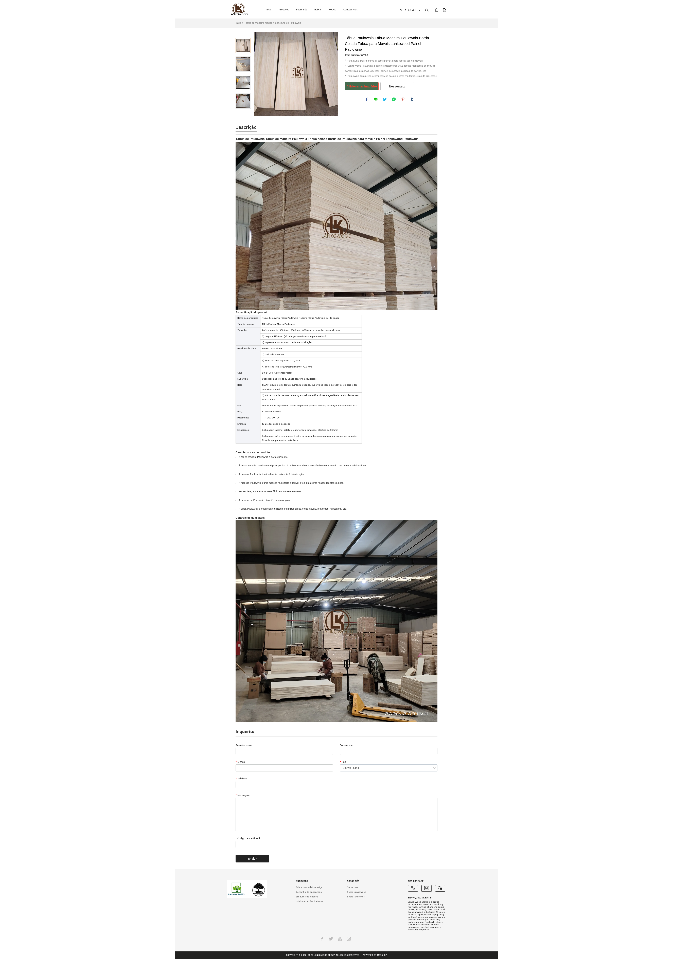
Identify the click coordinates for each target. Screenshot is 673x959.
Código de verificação (248, 838)
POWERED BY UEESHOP (375, 955)
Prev (243, 33)
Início (269, 9)
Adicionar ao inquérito (362, 86)
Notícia (332, 9)
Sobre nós (301, 9)
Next (243, 113)
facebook (366, 99)
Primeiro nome (244, 745)
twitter (384, 99)
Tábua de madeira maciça (258, 23)
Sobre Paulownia (356, 897)
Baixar (318, 9)
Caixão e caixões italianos (309, 901)
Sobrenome (346, 745)
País (343, 762)
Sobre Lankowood (356, 892)
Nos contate (397, 86)
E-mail (240, 762)
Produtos (284, 9)
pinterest (403, 99)
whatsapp (394, 99)
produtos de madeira (307, 897)
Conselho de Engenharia (309, 892)
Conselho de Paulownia (288, 23)
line (375, 99)
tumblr (412, 99)
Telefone (241, 778)
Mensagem (243, 795)
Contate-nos (350, 9)
